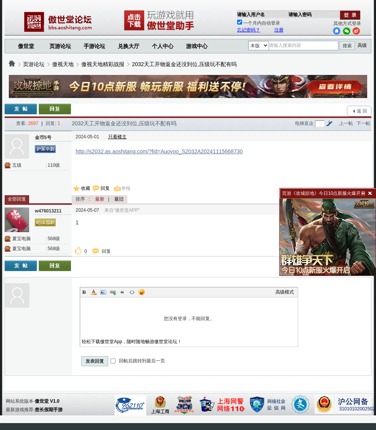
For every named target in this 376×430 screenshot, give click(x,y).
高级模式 (284, 292)
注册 (279, 30)
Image (103, 292)
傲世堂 (26, 46)
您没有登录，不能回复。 (189, 318)
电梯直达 (304, 123)
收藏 (85, 188)
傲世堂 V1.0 (47, 401)
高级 (362, 45)
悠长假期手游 (49, 409)
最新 (99, 199)
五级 (16, 165)
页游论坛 (60, 46)
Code (132, 292)
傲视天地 (63, 64)
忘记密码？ (248, 30)
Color (93, 292)
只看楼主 (117, 136)
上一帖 (346, 123)
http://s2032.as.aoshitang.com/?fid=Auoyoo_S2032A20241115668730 (159, 151)
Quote (122, 292)
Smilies (141, 292)
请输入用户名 (251, 14)
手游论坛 (94, 46)
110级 (54, 165)
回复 (105, 188)
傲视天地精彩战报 (102, 64)
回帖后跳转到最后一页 (137, 361)
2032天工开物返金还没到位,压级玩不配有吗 (184, 64)
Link (113, 292)
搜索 (347, 45)
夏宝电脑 (21, 238)
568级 (54, 238)
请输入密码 (300, 14)
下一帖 (363, 123)
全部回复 (17, 199)
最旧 (119, 199)
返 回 (362, 111)
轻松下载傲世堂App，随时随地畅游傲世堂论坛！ (132, 341)
